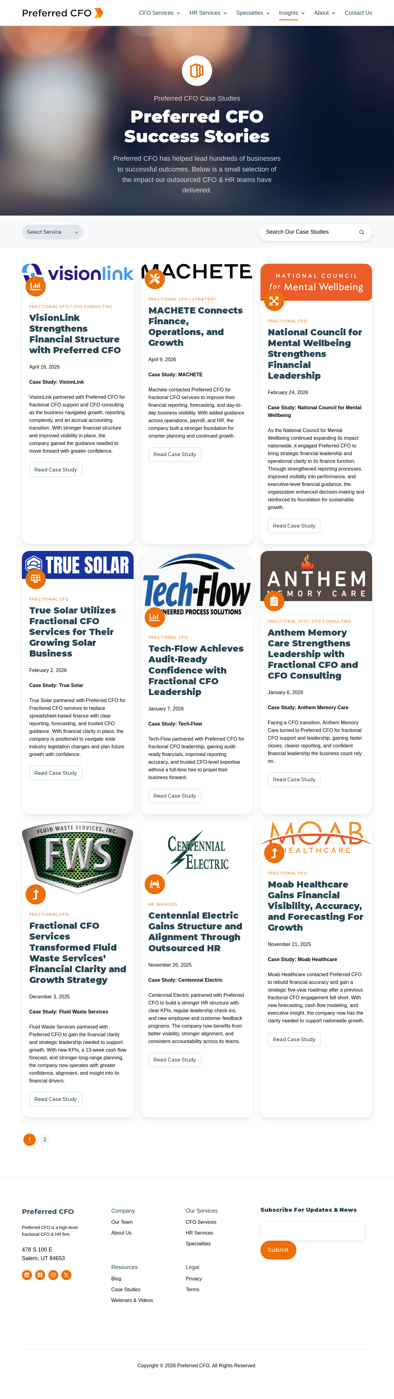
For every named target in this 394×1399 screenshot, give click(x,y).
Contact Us (358, 13)
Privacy (194, 1278)
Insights (288, 13)
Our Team (122, 1222)
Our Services (202, 1211)
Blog (116, 1278)
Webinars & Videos (132, 1300)
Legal (192, 1267)
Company (123, 1211)
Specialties (249, 13)
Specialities (198, 1243)
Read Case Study (55, 469)
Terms (192, 1289)
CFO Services (156, 13)
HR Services (205, 13)
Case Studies (126, 1289)
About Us (121, 1232)
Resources (124, 1267)
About (321, 13)
